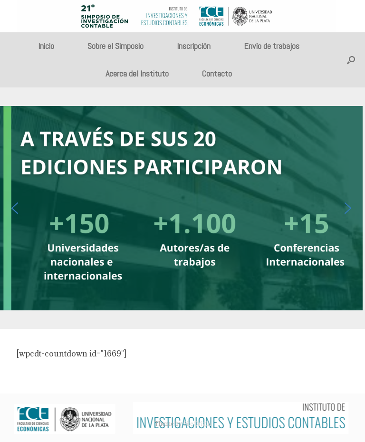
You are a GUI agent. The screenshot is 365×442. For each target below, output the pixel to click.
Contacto (217, 73)
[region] (182, 208)
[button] (351, 59)
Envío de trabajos (271, 45)
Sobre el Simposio (115, 45)
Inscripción (194, 45)
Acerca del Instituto (137, 73)
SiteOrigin (197, 423)
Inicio (46, 45)
